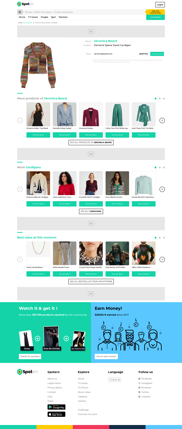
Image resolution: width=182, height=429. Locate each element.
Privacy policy (54, 387)
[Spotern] (25, 4)
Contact (51, 392)
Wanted (63, 17)
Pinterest (144, 387)
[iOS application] (56, 414)
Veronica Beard (105, 41)
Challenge (83, 410)
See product (38, 135)
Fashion (82, 401)
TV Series (33, 17)
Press (50, 401)
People (44, 17)
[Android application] (56, 407)
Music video (84, 392)
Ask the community (155, 12)
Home (20, 23)
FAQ (49, 396)
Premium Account (87, 414)
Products (29, 23)
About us (52, 378)
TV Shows (83, 387)
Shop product (157, 54)
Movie (22, 17)
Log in (160, 4)
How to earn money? (106, 356)
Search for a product (30, 356)
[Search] (19, 12)
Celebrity (82, 396)
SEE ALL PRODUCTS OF (91, 142)
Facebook (145, 378)
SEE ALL (91, 211)
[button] (155, 99)
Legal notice (54, 383)
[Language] (114, 379)
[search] (84, 12)
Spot (53, 17)
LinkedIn (144, 396)
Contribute (155, 17)
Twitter (143, 392)
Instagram (145, 383)
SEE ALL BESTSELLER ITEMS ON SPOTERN (91, 281)
